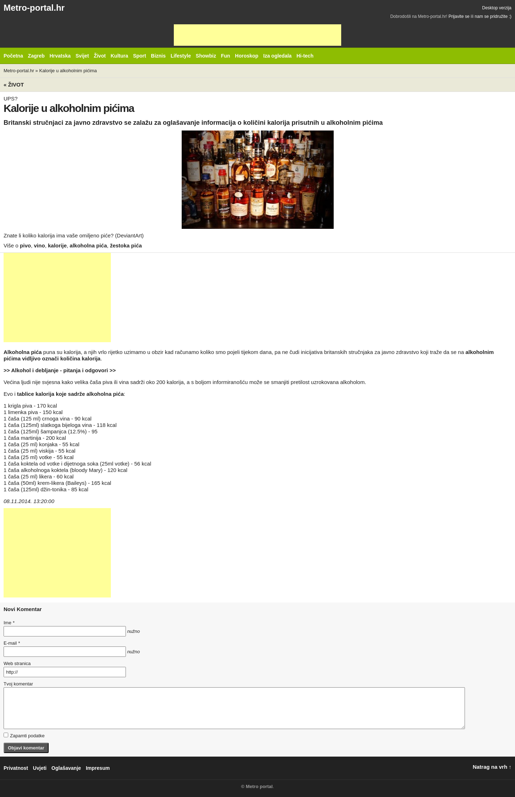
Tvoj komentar (18, 684)
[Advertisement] (257, 35)
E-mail (12, 643)
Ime (9, 622)
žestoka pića (126, 245)
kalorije (57, 245)
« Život (14, 85)
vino (39, 245)
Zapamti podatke (24, 735)
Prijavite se (459, 16)
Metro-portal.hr (34, 8)
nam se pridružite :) (493, 16)
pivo (25, 245)
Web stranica (17, 663)
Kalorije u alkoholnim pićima (68, 70)
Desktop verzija (496, 7)
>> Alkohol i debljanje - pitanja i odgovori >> (60, 370)
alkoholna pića (88, 245)
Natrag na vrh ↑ (492, 767)
